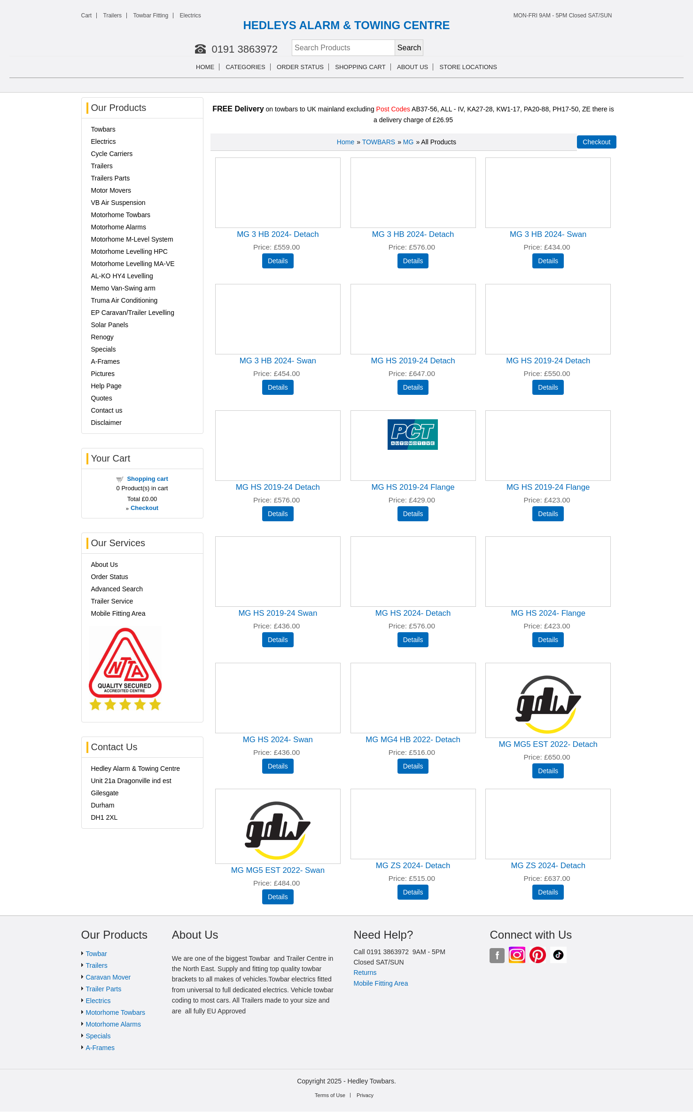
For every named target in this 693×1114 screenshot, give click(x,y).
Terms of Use (330, 1095)
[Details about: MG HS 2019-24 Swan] (278, 639)
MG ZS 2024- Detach (413, 865)
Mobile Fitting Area (118, 613)
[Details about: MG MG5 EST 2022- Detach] (548, 770)
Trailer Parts (104, 989)
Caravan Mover (108, 977)
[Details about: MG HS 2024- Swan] (278, 766)
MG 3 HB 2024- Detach (278, 234)
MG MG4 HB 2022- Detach (413, 739)
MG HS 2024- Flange (548, 613)
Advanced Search (117, 589)
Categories (245, 67)
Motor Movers (111, 190)
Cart (86, 15)
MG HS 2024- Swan (278, 739)
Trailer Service (112, 601)
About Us (104, 564)
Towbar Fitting (150, 15)
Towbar (96, 953)
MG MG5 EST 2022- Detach (547, 744)
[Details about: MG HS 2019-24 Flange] (413, 513)
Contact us (107, 410)
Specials (103, 349)
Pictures (103, 373)
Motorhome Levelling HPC (129, 251)
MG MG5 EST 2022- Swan (278, 870)
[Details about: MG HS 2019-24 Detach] (413, 387)
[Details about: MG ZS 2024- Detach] (413, 892)
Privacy (365, 1095)
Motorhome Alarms (118, 227)
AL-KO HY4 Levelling (122, 276)
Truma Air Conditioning (124, 300)
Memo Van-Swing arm (123, 288)
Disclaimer (106, 422)
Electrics (190, 15)
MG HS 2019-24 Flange (412, 487)
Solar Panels (109, 325)
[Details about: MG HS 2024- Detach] (413, 639)
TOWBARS (379, 142)
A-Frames (105, 361)
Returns (364, 972)
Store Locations (468, 67)
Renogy (102, 337)
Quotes (101, 398)
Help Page (106, 386)
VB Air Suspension (118, 202)
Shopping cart (360, 67)
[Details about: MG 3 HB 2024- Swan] (548, 260)
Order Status (300, 67)
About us (412, 67)
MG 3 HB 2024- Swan (548, 234)
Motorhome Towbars (121, 215)
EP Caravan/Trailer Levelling (132, 312)
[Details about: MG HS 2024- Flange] (548, 639)
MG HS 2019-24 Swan (277, 613)
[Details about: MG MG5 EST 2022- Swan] (278, 896)
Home (205, 67)
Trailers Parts (110, 178)
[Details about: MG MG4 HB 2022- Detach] (413, 766)
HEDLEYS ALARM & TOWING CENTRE (346, 25)
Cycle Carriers (112, 153)
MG (408, 142)
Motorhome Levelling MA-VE (133, 263)
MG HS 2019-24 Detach (413, 360)
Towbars (103, 129)
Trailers (112, 15)
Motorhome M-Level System (132, 239)
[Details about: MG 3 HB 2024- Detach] (278, 260)
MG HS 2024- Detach (413, 613)
